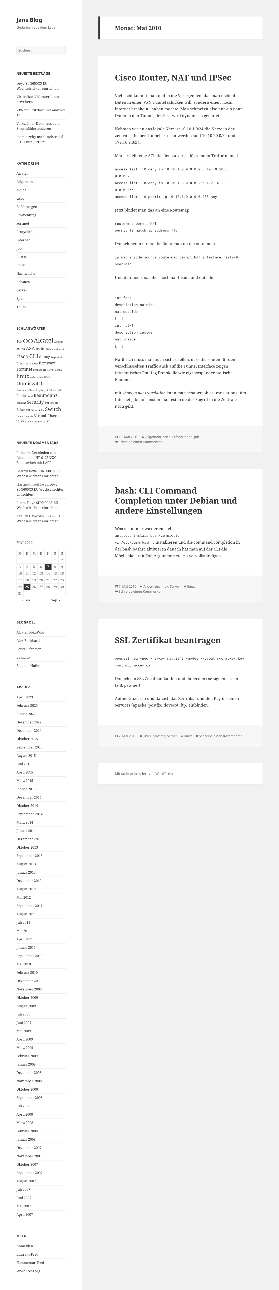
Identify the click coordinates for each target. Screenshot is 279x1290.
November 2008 (29, 1081)
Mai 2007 (23, 1206)
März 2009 (24, 1047)
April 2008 (24, 1114)
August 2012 (26, 889)
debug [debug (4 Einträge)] (44, 356)
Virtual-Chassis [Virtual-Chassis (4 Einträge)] (47, 415)
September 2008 (29, 1097)
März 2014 (24, 822)
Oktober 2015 (27, 739)
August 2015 (26, 755)
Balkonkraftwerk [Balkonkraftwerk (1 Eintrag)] (55, 349)
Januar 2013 (26, 872)
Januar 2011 (26, 947)
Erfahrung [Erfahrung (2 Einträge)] (23, 363)
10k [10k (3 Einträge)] (19, 341)
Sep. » (55, 600)
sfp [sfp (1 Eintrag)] (56, 402)
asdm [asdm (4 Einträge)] (40, 348)
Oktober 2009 (27, 997)
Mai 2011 (23, 930)
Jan (19, 502)
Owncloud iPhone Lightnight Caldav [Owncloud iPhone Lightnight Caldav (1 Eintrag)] (36, 390)
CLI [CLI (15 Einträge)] (33, 356)
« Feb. (26, 600)
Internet (23, 240)
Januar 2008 (26, 1139)
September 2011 (29, 905)
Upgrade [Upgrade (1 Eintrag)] (28, 416)
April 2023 (24, 697)
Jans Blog (29, 20)
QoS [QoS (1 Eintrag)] (59, 390)
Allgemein (24, 181)
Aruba (21, 190)
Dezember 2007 (28, 1147)
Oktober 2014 (27, 805)
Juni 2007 (23, 1198)
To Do (21, 307)
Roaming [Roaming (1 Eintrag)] (21, 402)
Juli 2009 (23, 1014)
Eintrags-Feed (27, 1254)
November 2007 (29, 1156)
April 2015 (24, 772)
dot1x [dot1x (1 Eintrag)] (60, 357)
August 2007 (26, 1181)
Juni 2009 (23, 1022)
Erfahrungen (26, 206)
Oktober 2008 (27, 1089)
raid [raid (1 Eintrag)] (30, 396)
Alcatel (22, 173)
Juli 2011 (23, 922)
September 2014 (29, 814)
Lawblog (23, 657)
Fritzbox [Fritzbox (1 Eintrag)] (37, 369)
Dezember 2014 (28, 797)
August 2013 (26, 864)
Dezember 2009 (28, 981)
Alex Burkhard (28, 640)
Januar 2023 (26, 714)
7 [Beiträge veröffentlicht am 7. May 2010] (48, 566)
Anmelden (24, 1246)
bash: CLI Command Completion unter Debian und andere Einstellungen (176, 500)
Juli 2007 (23, 1189)
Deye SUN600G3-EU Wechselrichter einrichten (40, 489)
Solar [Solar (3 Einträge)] (20, 409)
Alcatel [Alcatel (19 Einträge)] (43, 340)
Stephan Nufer (28, 665)
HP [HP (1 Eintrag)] (44, 369)
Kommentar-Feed (30, 1262)
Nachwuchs (25, 273)
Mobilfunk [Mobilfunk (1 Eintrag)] (45, 377)
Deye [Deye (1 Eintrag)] (54, 357)
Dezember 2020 (28, 730)
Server (21, 290)
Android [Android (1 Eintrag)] (58, 341)
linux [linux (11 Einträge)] (22, 375)
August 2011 (26, 914)
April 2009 (24, 1039)
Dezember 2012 (28, 880)
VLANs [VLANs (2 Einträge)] (21, 421)
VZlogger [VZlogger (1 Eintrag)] (37, 421)
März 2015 (24, 780)
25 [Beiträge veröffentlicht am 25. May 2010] (27, 587)
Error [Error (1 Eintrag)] (35, 363)
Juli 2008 (23, 1106)
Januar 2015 (26, 789)
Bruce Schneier (28, 649)
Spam (20, 298)
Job (19, 248)
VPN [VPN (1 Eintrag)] (29, 421)
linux (20, 265)
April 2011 (24, 939)
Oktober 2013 (27, 847)
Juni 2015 (23, 764)
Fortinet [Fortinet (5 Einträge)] (24, 369)
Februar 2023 (27, 705)
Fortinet (22, 223)
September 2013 (29, 855)
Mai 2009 (23, 1031)
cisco (20, 198)
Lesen (21, 256)
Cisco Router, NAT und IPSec (173, 77)
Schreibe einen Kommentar (140, 442)
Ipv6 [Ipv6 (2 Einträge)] (50, 370)
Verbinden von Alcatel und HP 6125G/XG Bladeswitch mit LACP (36, 457)
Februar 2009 (27, 1056)
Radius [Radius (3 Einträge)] (21, 395)
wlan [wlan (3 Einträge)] (46, 421)
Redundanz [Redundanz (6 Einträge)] (46, 395)
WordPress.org (28, 1271)
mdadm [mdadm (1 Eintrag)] (34, 377)
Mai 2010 (23, 964)
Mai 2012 (23, 897)
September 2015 (29, 747)
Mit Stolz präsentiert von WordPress (144, 773)
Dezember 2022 (28, 722)
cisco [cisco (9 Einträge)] (22, 356)
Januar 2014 (26, 830)
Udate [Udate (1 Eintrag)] (19, 416)
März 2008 (24, 1122)
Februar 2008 (27, 1131)
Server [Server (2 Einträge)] (49, 402)
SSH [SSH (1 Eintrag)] (28, 410)
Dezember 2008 (28, 1072)
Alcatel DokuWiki (30, 632)
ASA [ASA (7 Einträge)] (30, 348)
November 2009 (29, 989)
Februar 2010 (27, 972)
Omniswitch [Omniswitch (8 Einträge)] (30, 383)
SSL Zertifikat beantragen (168, 639)
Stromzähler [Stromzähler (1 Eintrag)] (37, 410)
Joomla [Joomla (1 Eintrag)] (58, 369)
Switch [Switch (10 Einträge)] (53, 409)
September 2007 (29, 1172)
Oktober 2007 (27, 1164)
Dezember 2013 (28, 839)
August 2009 (26, 1006)
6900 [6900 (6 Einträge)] (28, 341)
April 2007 (24, 1214)
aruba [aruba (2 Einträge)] (20, 349)
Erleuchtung (26, 215)
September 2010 (29, 956)
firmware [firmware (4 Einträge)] (47, 362)
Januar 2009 (26, 1064)
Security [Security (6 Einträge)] (35, 402)
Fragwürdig (25, 231)
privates (23, 282)
